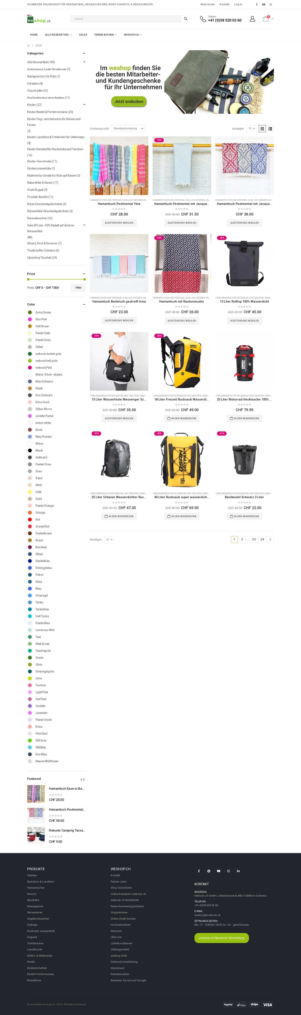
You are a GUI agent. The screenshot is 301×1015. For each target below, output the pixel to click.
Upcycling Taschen (39, 257)
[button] (262, 128)
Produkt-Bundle (37, 197)
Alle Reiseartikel (37, 62)
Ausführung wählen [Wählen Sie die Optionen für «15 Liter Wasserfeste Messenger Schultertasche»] (119, 418)
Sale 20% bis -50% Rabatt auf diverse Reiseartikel (50, 228)
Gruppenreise (119, 912)
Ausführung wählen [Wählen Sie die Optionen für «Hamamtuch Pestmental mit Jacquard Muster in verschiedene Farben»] (244, 222)
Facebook (199, 871)
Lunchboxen (34, 949)
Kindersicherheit (37, 968)
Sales (83, 34)
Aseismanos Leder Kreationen (46, 69)
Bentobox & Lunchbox (40, 881)
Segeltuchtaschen (38, 918)
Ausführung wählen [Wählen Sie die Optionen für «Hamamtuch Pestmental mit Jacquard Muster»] (181, 222)
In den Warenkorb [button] (183, 418)
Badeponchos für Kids (41, 76)
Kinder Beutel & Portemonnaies (47, 112)
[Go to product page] (119, 165)
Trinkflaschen (35, 943)
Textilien (32, 875)
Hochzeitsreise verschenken (45, 97)
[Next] (270, 539)
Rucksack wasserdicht (41, 931)
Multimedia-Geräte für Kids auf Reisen (51, 175)
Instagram (228, 871)
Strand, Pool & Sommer (42, 243)
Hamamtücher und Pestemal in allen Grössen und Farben (123, 200)
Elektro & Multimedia (39, 955)
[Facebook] (257, 4)
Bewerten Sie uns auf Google (128, 980)
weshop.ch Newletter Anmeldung (221, 938)
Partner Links (118, 881)
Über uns (116, 937)
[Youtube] (264, 4)
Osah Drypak (271, 298)
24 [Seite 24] (262, 539)
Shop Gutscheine (121, 887)
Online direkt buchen (123, 918)
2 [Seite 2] (242, 539)
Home (34, 34)
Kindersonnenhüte (39, 168)
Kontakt (224, 4)
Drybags (32, 924)
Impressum (118, 968)
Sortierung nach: (100, 128)
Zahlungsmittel (120, 949)
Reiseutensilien (37, 218)
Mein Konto (207, 4)
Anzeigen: (238, 128)
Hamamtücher (35, 887)
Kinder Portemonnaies (40, 974)
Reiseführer (34, 980)
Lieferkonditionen (121, 943)
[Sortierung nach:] (128, 128)
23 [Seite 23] (254, 539)
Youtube (218, 871)
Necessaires (34, 912)
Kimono (32, 894)
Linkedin (238, 871)
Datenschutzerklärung (124, 961)
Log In (238, 4)
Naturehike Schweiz (39, 182)
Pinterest (209, 871)
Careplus (33, 83)
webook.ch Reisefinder (125, 900)
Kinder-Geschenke (39, 161)
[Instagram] (271, 4)
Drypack (32, 937)
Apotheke (33, 900)
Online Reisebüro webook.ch (128, 894)
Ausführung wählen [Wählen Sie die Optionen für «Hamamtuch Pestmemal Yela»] (119, 222)
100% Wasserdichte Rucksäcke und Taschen (239, 298)
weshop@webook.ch (207, 915)
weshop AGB (119, 955)
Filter (78, 287)
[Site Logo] (38, 19)
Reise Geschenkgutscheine (44, 204)
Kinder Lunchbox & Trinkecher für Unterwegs (55, 137)
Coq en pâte (34, 90)
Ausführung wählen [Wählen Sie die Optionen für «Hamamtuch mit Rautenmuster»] (181, 320)
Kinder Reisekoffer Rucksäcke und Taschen (55, 149)
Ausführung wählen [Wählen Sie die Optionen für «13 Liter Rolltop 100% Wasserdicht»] (244, 320)
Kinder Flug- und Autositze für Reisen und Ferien (54, 122)
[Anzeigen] (251, 128)
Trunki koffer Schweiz (41, 250)
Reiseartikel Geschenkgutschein (48, 211)
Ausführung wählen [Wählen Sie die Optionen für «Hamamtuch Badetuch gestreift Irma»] (119, 320)
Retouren (116, 931)
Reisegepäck (35, 906)
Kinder (31, 105)
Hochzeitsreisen (121, 924)
